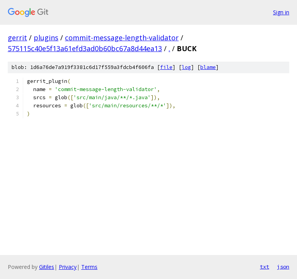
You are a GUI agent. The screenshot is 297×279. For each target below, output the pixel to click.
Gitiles (46, 266)
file (166, 67)
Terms (89, 266)
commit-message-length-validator (122, 37)
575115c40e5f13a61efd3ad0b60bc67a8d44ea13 (85, 48)
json (283, 266)
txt (264, 266)
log (186, 67)
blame (208, 67)
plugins (46, 37)
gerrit (17, 37)
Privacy (68, 266)
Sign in (281, 12)
